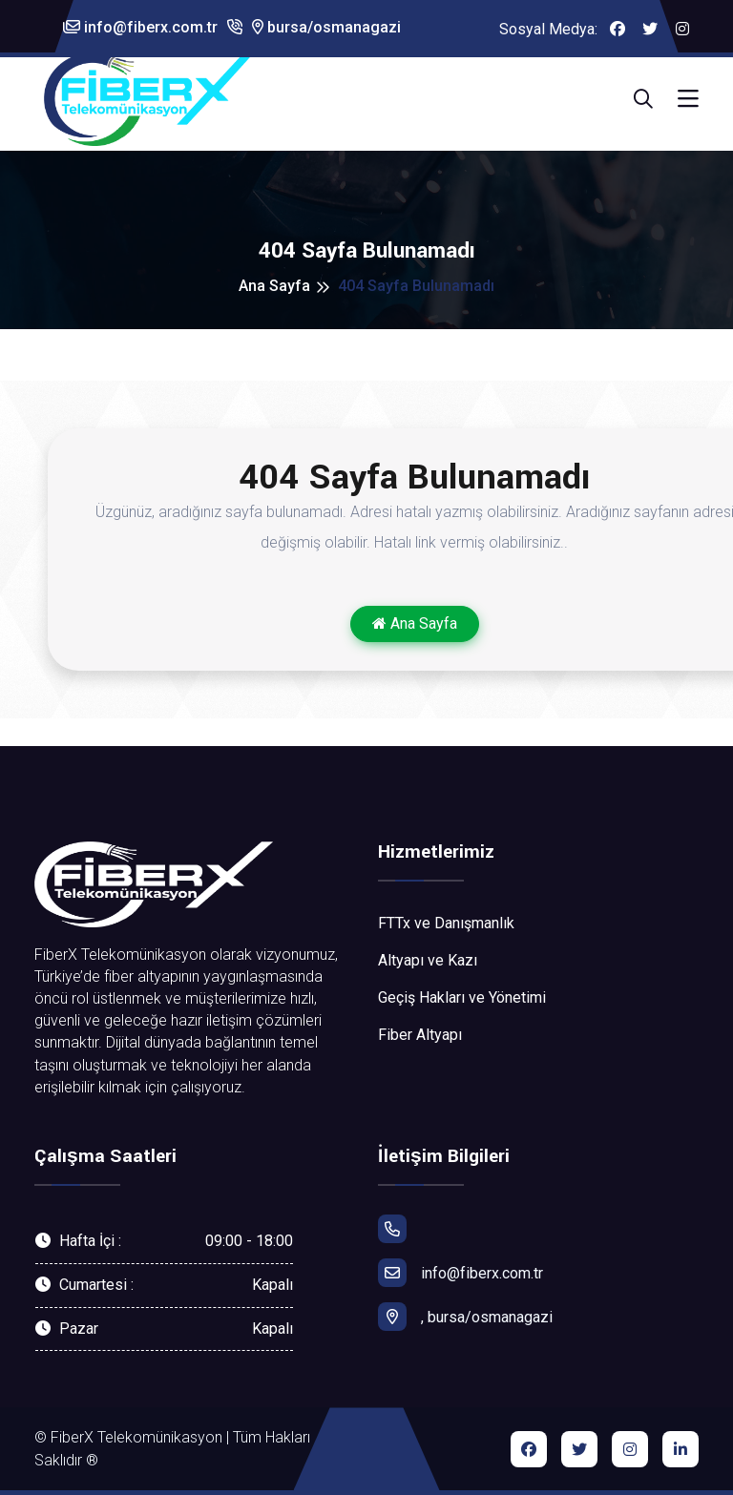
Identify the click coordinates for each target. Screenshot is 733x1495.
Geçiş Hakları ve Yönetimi (462, 997)
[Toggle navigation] (688, 100)
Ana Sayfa (274, 286)
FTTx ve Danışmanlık (446, 923)
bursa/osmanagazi (326, 27)
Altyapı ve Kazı (427, 960)
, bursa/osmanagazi (465, 1316)
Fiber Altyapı (420, 1035)
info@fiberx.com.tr (140, 27)
